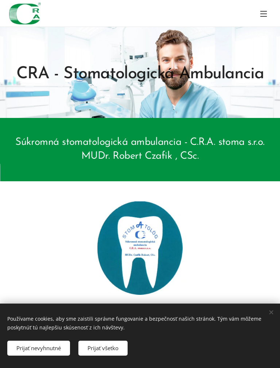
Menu (263, 13)
